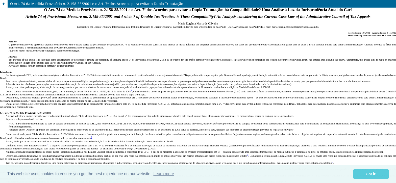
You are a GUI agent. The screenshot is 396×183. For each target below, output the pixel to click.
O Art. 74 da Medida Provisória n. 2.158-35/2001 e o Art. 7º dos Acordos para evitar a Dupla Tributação (96, 3)
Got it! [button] (371, 174)
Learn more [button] (163, 174)
